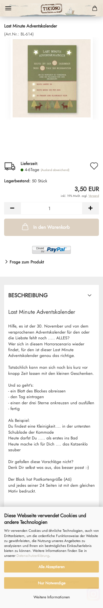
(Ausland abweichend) (55, 170)
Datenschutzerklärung (32, 555)
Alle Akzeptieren (51, 567)
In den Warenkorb (45, 226)
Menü (8, 8)
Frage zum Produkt (27, 262)
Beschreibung (28, 295)
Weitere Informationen (52, 597)
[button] (12, 208)
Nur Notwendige (51, 583)
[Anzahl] (51, 208)
